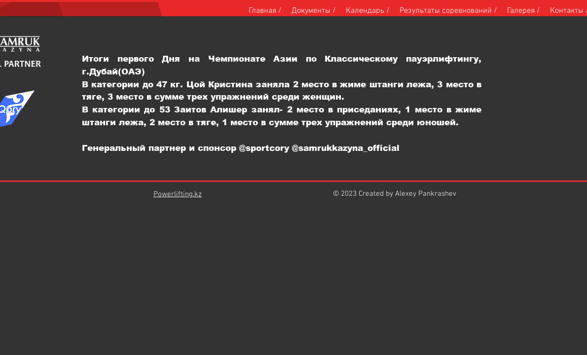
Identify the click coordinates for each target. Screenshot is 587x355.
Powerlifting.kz (177, 194)
